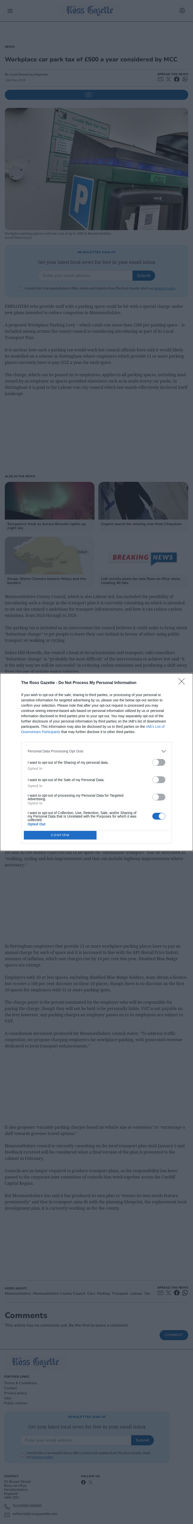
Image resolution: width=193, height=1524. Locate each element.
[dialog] (96, 762)
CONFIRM (60, 835)
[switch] (158, 762)
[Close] (183, 683)
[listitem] (96, 751)
